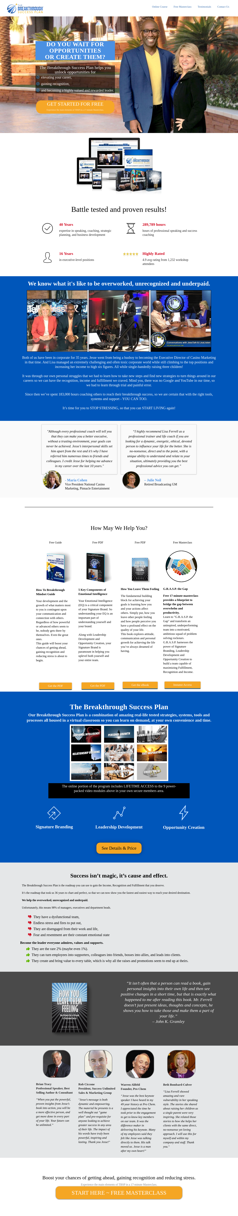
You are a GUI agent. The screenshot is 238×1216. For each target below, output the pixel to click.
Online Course (159, 6)
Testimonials (204, 6)
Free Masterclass (182, 6)
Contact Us (223, 6)
